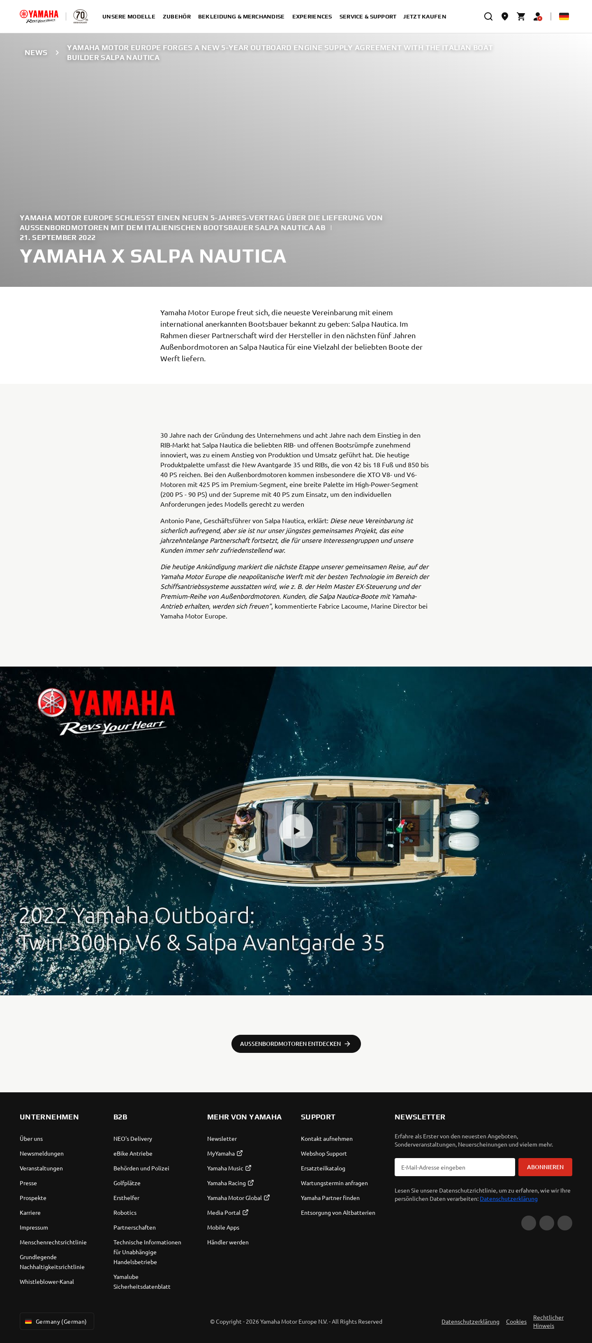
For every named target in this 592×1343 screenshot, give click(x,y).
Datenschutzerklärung (509, 1198)
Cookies (516, 1321)
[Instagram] (564, 1223)
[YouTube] (528, 1223)
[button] (296, 831)
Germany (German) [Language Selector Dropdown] (55, 1321)
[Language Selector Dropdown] (564, 16)
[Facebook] (546, 1223)
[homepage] (39, 16)
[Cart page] (521, 16)
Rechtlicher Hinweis (548, 1321)
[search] (488, 16)
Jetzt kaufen (424, 16)
